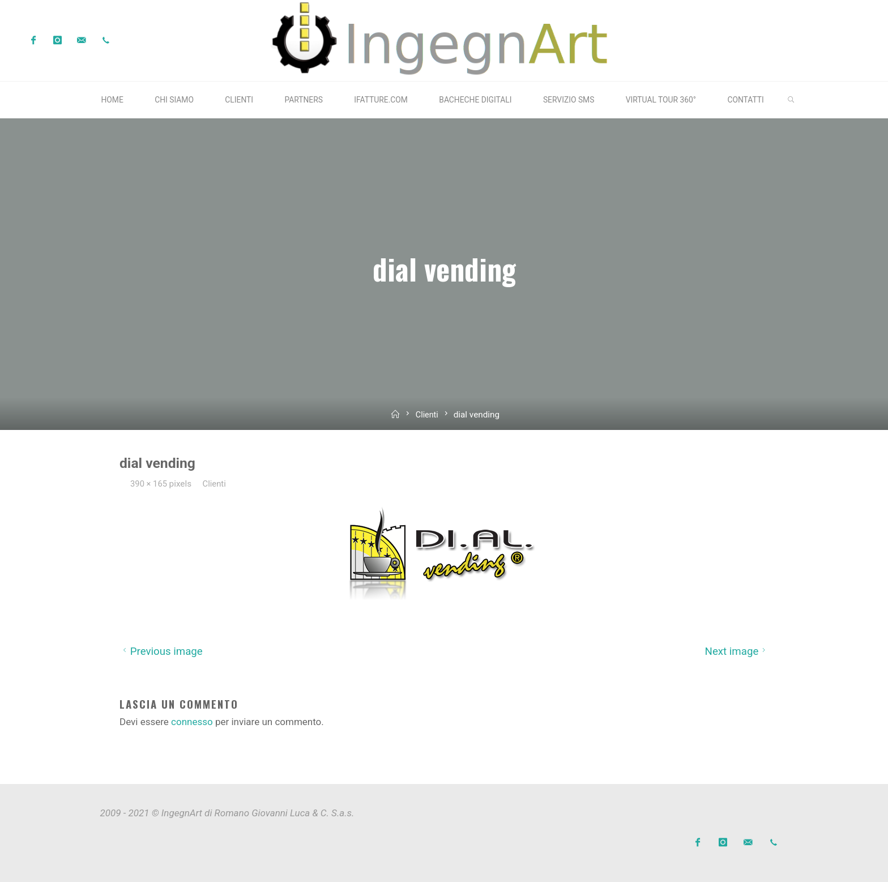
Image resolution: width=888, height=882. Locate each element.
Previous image (161, 651)
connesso (192, 721)
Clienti (427, 414)
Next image (737, 651)
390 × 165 (150, 483)
